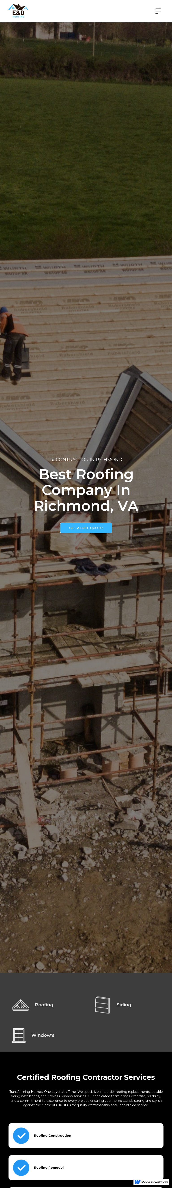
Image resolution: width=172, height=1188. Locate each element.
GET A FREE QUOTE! (86, 528)
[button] (158, 11)
